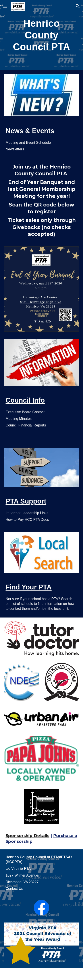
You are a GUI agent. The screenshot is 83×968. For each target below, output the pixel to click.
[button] (5, 6)
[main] (41, 35)
